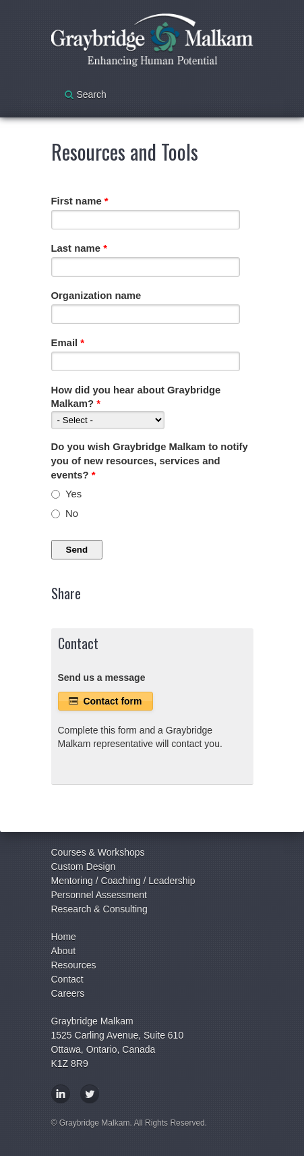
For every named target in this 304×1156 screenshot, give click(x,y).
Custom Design (83, 866)
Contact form (105, 701)
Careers (68, 993)
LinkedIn (60, 1093)
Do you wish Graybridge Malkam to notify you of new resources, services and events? (149, 460)
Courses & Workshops (98, 852)
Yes (73, 494)
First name (80, 201)
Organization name (96, 295)
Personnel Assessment (99, 894)
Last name (79, 248)
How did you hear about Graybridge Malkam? (136, 397)
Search (92, 94)
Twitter (89, 1093)
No (71, 513)
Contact (67, 979)
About (63, 950)
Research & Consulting (99, 909)
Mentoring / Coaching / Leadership (123, 880)
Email (68, 342)
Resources (73, 965)
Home (63, 936)
